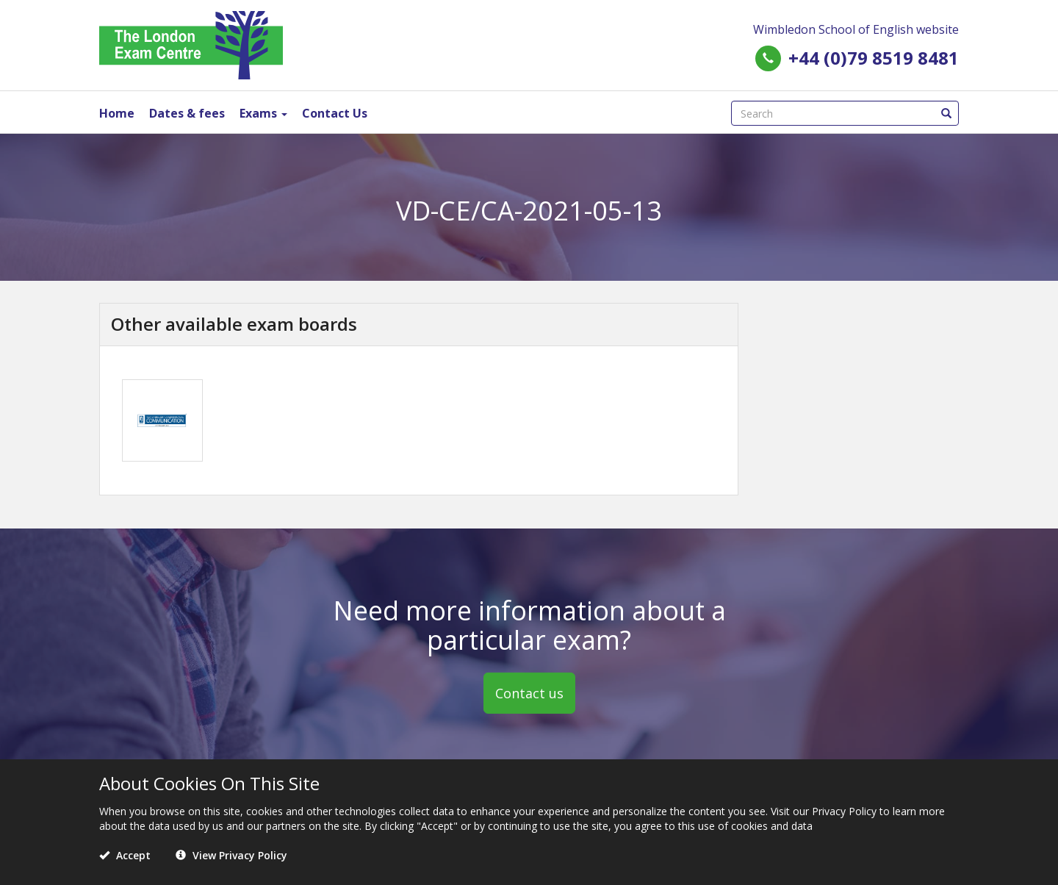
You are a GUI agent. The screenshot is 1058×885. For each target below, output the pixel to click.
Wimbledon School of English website (856, 29)
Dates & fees (187, 113)
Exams (263, 113)
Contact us (529, 693)
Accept (125, 855)
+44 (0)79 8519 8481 (873, 58)
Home (116, 113)
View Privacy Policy (231, 855)
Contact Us (334, 113)
